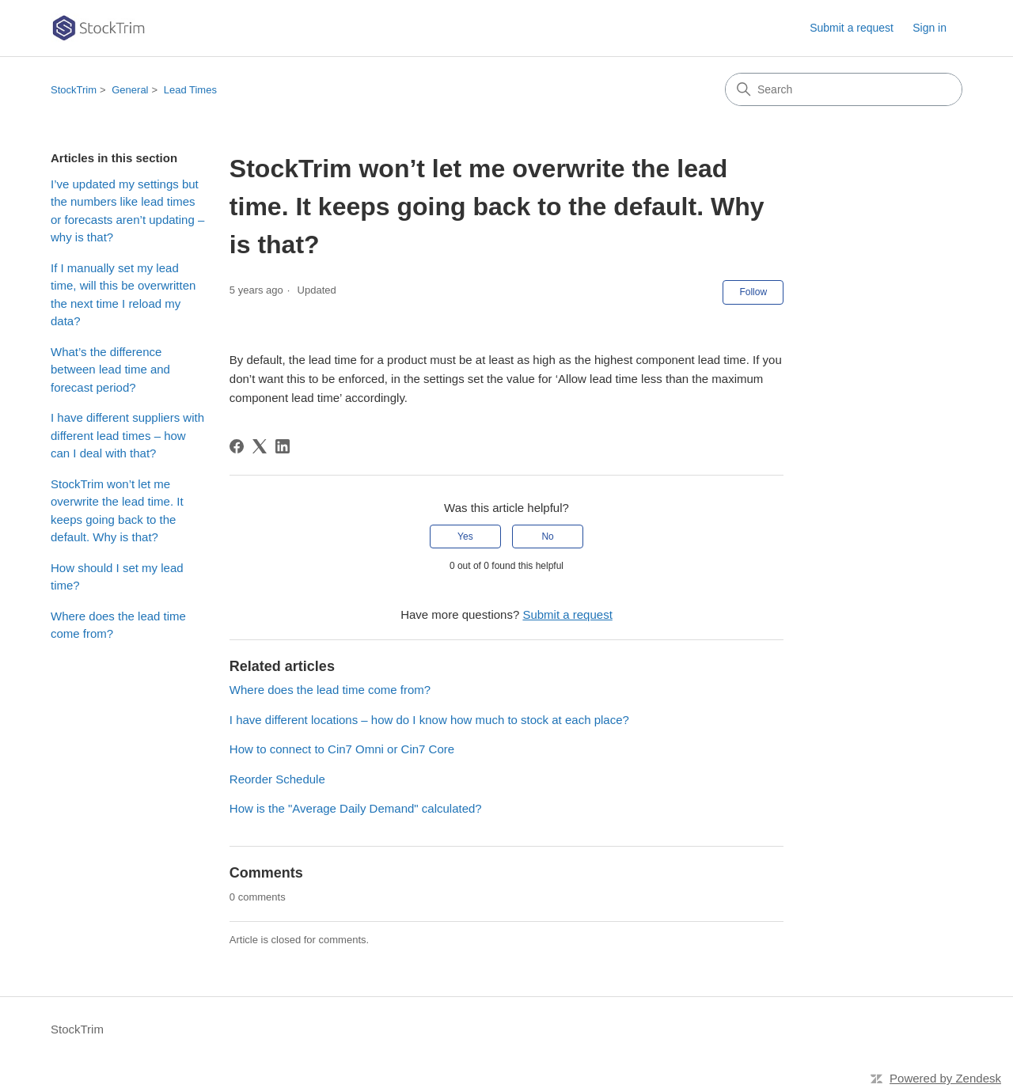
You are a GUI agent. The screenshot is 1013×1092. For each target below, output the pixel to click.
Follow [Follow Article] (753, 292)
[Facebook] (237, 446)
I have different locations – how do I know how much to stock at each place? (429, 719)
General (130, 90)
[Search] (844, 89)
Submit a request (851, 27)
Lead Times (190, 90)
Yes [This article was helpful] (465, 536)
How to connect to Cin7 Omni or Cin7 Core (342, 749)
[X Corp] (259, 446)
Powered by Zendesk (945, 1078)
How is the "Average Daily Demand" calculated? (356, 808)
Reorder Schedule (277, 779)
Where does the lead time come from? (118, 625)
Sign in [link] (929, 27)
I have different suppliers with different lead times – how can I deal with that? (127, 435)
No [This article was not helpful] (547, 536)
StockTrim (74, 90)
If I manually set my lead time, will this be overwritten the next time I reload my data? (123, 294)
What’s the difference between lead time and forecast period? (110, 369)
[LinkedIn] (282, 446)
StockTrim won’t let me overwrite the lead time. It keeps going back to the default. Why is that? (117, 510)
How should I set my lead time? (117, 577)
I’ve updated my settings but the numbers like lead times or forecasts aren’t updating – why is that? (127, 211)
